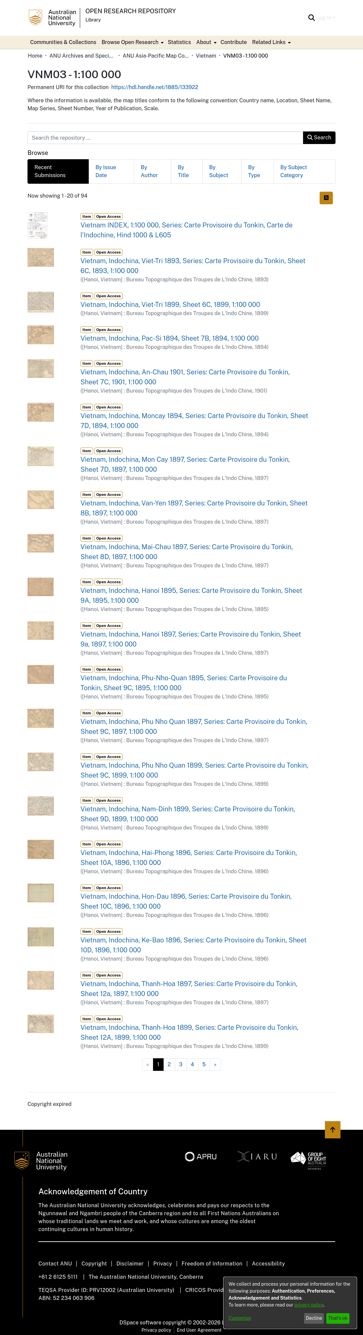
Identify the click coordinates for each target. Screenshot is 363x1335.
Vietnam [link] (206, 56)
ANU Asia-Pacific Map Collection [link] (156, 56)
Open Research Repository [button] (130, 11)
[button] (312, 18)
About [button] (203, 42)
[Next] (215, 1064)
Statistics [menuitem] (179, 42)
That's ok (338, 1318)
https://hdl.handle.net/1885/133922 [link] (154, 87)
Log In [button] (324, 18)
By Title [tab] (183, 171)
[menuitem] (132, 42)
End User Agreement (199, 1330)
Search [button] (319, 137)
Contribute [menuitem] (234, 42)
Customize (240, 1318)
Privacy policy (156, 1330)
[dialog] (290, 1302)
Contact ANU (55, 1264)
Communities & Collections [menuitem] (63, 42)
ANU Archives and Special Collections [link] (82, 56)
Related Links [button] (268, 42)
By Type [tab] (254, 171)
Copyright (94, 1264)
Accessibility (268, 1264)
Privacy (162, 1264)
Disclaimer (130, 1264)
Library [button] (93, 20)
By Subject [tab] (218, 171)
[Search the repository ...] (165, 137)
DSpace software (141, 1322)
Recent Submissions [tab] (50, 171)
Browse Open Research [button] (130, 42)
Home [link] (35, 56)
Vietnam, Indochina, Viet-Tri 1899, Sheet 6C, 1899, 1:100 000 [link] (170, 305)
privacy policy (309, 1305)
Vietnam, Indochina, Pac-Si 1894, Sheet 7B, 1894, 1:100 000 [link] (169, 338)
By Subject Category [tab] (294, 171)
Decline (314, 1318)
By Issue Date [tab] (105, 171)
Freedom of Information (212, 1264)
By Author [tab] (149, 171)
